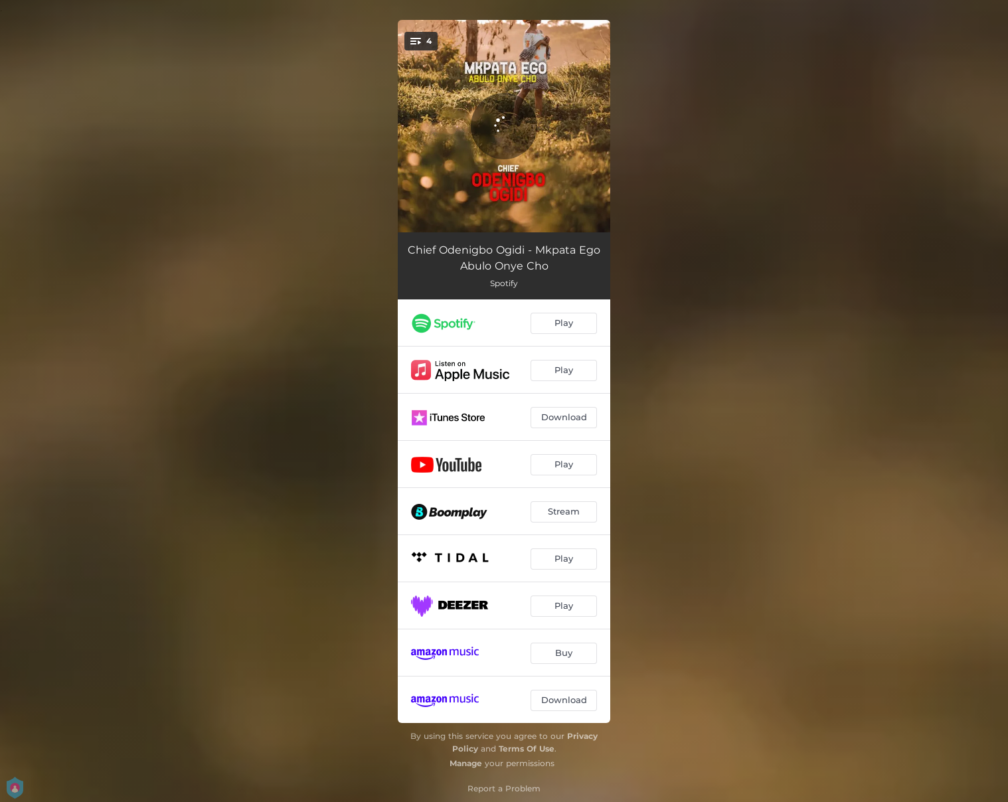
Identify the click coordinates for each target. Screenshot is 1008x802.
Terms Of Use (526, 749)
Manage (466, 763)
